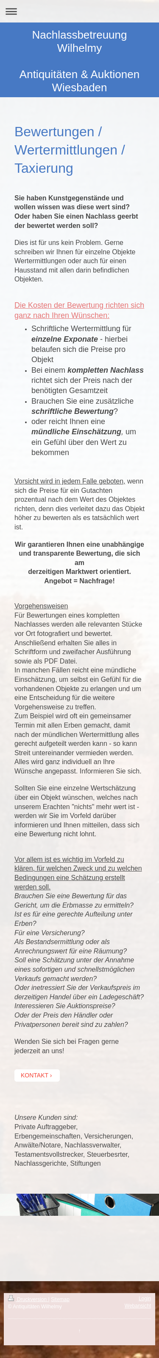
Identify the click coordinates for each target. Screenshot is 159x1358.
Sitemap (60, 1299)
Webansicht (138, 1306)
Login (145, 1299)
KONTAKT (34, 1075)
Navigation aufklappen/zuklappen (79, 11)
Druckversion (28, 1299)
